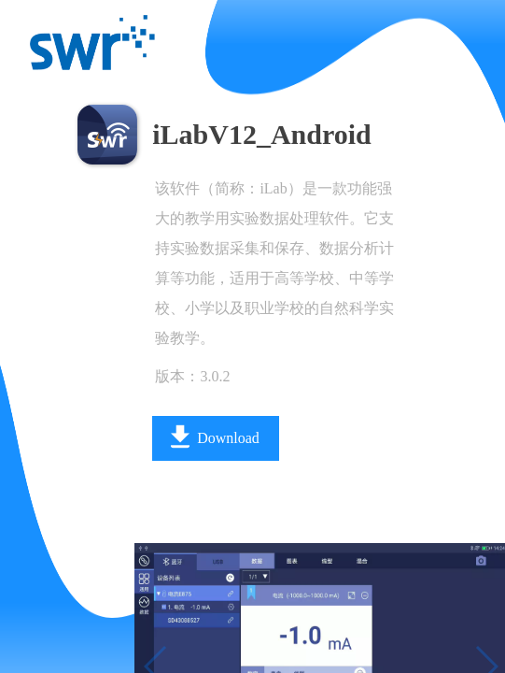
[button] (126, 636)
